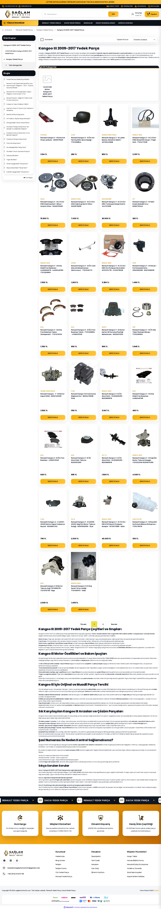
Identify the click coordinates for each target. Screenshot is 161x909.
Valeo (42, 199)
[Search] (80, 14)
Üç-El (73, 519)
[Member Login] (136, 14)
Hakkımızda (60, 856)
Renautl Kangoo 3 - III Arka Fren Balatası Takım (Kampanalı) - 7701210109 (51, 332)
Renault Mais (137, 135)
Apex (134, 263)
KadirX (156, 890)
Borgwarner (106, 199)
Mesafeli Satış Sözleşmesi (137, 864)
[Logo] (18, 14)
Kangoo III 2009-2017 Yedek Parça (70, 30)
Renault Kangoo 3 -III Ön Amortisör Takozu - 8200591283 (81, 460)
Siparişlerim (96, 856)
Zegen (73, 263)
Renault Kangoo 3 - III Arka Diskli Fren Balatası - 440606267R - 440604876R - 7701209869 (52, 269)
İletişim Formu (61, 868)
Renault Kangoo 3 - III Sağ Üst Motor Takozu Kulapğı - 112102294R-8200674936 (144, 460)
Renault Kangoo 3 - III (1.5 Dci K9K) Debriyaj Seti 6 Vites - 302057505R (83, 204)
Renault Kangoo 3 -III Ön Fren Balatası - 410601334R (52, 459)
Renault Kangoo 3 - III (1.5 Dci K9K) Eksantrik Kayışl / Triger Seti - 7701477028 (144, 140)
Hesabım (95, 864)
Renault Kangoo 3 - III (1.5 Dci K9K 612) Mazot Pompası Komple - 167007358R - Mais (113, 524)
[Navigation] (20, 23)
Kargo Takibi (132, 856)
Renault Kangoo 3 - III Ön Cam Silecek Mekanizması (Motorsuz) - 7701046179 (83, 268)
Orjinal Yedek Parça (109, 135)
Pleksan (43, 135)
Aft (133, 199)
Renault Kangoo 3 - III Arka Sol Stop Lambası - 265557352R (52, 139)
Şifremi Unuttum (97, 872)
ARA (113, 14)
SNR (133, 327)
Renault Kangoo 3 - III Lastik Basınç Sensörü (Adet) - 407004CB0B (113, 140)
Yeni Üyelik (95, 860)
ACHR (73, 135)
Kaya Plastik (137, 519)
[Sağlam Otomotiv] (14, 853)
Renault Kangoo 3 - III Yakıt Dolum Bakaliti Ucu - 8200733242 (143, 204)
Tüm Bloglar (28, 178)
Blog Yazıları (60, 860)
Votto (104, 455)
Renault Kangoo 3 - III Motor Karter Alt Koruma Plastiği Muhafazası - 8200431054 (113, 332)
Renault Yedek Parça (64, 876)
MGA (42, 327)
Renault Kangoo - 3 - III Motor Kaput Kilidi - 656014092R (52, 395)
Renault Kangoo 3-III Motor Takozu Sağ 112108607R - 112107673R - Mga (51, 588)
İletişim (58, 864)
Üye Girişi (95, 868)
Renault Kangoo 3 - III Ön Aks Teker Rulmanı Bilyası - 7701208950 (144, 332)
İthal (73, 391)
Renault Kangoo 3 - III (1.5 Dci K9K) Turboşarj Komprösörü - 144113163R (114, 204)
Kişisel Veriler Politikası (135, 876)
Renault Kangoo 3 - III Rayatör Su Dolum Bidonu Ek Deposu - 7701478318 (144, 524)
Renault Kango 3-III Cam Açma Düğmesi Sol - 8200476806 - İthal (83, 396)
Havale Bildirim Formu (135, 860)
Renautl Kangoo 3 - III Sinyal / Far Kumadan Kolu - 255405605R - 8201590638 (144, 268)
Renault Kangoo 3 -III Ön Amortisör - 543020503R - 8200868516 (112, 396)
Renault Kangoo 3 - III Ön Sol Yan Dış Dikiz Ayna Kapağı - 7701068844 (82, 140)
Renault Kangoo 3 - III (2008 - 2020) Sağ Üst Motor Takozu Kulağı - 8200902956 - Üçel (83, 524)
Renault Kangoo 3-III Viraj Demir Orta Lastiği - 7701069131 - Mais (81, 588)
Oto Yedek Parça (62, 872)
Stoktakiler (49, 39)
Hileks (104, 327)
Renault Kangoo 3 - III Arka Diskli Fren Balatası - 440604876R (143, 396)
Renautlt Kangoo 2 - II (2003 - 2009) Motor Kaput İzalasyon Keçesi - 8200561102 (52, 524)
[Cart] (152, 14)
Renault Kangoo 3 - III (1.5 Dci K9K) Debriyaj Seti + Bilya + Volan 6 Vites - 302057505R (52, 204)
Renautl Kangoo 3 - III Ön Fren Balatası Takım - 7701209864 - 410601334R (83, 332)
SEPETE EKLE (53, 161)
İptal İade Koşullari (134, 872)
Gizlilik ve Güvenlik (134, 868)
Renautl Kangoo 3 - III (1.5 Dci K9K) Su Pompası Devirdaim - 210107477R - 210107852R (114, 268)
